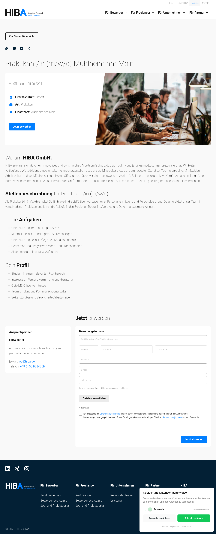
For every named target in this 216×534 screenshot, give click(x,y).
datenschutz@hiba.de (173, 417)
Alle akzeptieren (194, 518)
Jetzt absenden (194, 439)
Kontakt (165, 526)
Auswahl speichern (159, 518)
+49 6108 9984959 (32, 366)
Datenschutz (186, 526)
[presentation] (102, 427)
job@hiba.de (26, 361)
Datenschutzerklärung (110, 414)
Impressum (174, 526)
